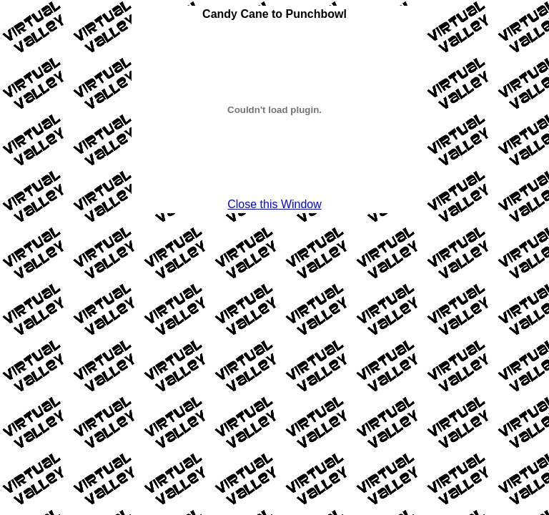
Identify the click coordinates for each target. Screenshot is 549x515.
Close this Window (274, 204)
